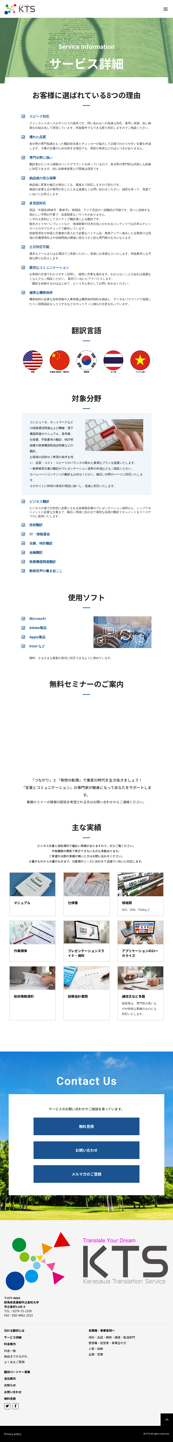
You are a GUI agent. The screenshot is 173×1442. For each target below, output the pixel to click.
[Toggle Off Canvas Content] (165, 9)
